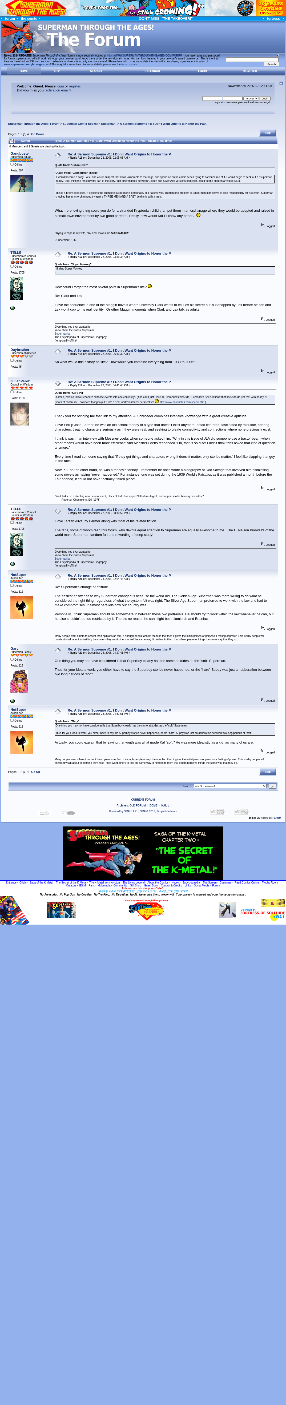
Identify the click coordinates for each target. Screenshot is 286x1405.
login (60, 86)
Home (24, 71)
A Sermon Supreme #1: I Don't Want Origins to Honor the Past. (163, 123)
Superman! (108, 123)
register (74, 86)
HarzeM (276, 818)
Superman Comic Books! (80, 123)
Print (268, 132)
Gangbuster (20, 153)
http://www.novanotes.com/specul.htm (182, 402)
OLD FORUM (138, 805)
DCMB (154, 805)
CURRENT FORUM (143, 799)
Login (202, 71)
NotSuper (18, 575)
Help (56, 71)
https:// (144, 55)
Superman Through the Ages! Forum (33, 123)
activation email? (58, 90)
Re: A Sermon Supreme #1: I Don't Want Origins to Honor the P (119, 154)
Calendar (152, 71)
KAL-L (165, 805)
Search (96, 71)
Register (250, 71)
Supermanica (62, 333)
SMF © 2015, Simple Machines (158, 811)
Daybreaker (19, 350)
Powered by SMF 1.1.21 (123, 811)
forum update (129, 64)
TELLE (15, 253)
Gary (14, 649)
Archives (122, 805)
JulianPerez (20, 381)
